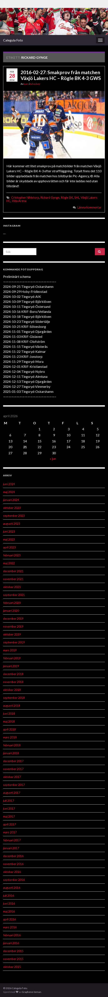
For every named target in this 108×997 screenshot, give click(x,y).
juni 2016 (9, 903)
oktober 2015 (12, 966)
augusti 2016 (11, 887)
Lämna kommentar (89, 207)
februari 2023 (12, 555)
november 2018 (13, 682)
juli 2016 (8, 895)
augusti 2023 (11, 523)
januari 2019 (11, 666)
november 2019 (13, 626)
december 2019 (13, 618)
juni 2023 (9, 531)
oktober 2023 (12, 507)
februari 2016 (12, 935)
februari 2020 (12, 602)
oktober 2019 (12, 634)
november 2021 (13, 579)
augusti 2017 (11, 792)
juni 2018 (9, 713)
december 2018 (13, 674)
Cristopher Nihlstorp (25, 197)
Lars (26, 83)
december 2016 (13, 856)
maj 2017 (9, 816)
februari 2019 (12, 658)
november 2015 (13, 959)
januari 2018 (11, 753)
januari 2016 (11, 943)
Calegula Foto (13, 40)
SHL (76, 197)
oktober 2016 (12, 871)
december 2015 (13, 951)
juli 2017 (8, 800)
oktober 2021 (12, 587)
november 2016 (13, 864)
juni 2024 (9, 484)
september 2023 (14, 515)
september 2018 (14, 697)
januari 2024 (11, 500)
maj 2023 (9, 539)
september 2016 (14, 879)
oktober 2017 (12, 777)
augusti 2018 (11, 705)
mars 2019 (10, 650)
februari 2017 (12, 840)
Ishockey (35, 83)
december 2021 (13, 571)
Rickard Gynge (50, 197)
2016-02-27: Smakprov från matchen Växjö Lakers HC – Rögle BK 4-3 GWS (61, 75)
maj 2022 (9, 563)
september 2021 (14, 594)
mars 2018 (10, 737)
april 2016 (9, 919)
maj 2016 (9, 911)
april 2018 (9, 729)
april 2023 (9, 547)
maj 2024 (9, 492)
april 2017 (9, 824)
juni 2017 (9, 808)
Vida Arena (19, 201)
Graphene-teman (31, 991)
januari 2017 (11, 848)
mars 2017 (10, 832)
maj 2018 (9, 721)
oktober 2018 (12, 689)
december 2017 (13, 761)
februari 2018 (12, 745)
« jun (53, 458)
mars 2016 (10, 927)
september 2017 (14, 784)
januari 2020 (11, 610)
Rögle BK (67, 197)
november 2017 (13, 769)
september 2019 (14, 642)
